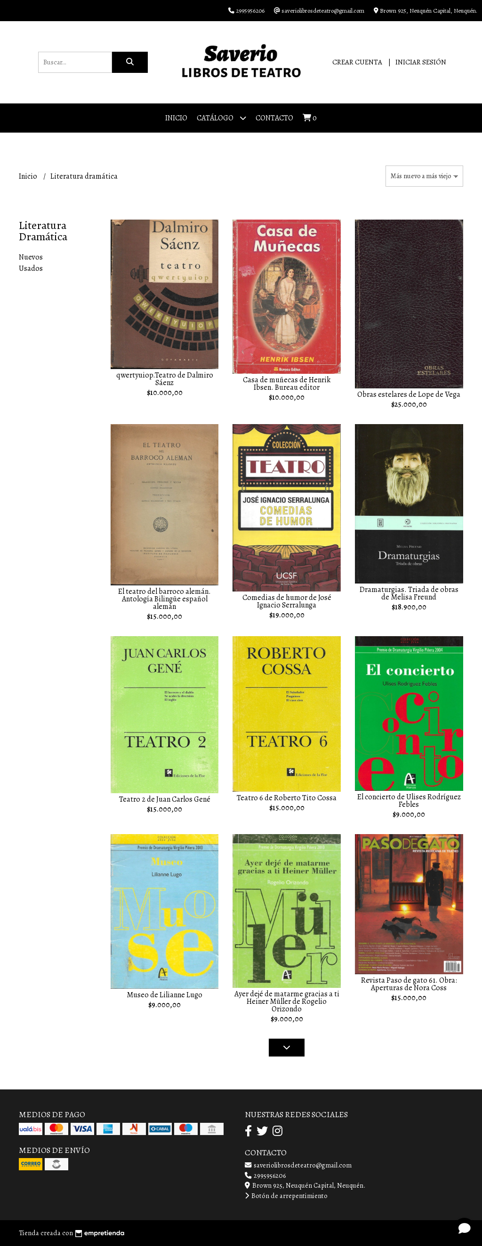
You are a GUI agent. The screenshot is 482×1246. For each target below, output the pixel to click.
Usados (31, 268)
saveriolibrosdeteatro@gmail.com (298, 1165)
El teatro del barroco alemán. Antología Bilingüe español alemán (164, 599)
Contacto (274, 118)
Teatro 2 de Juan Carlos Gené (164, 799)
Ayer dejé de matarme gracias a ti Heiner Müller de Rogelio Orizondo (286, 1001)
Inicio (176, 118)
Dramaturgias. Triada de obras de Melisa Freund (409, 593)
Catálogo (221, 117)
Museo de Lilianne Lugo (164, 995)
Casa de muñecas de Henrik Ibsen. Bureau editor (286, 384)
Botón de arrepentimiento (286, 1195)
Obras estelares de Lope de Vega (408, 394)
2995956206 (265, 1175)
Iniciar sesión (420, 62)
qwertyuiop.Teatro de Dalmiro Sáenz (164, 379)
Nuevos (31, 257)
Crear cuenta (357, 62)
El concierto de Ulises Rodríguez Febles (409, 801)
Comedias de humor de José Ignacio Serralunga (286, 601)
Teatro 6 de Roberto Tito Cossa (287, 798)
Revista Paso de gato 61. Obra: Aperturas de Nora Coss (409, 984)
